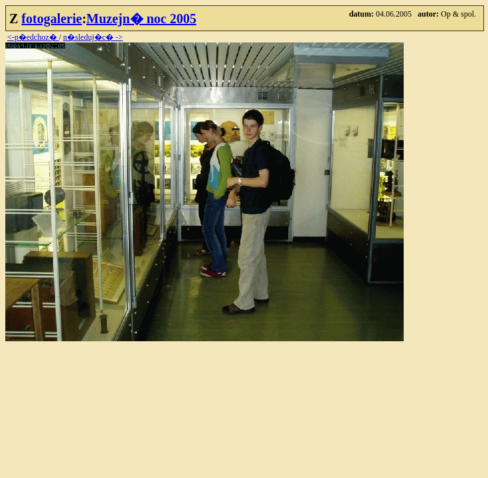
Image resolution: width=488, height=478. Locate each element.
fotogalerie (51, 18)
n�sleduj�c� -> (93, 37)
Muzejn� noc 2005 (141, 18)
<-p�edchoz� (33, 37)
